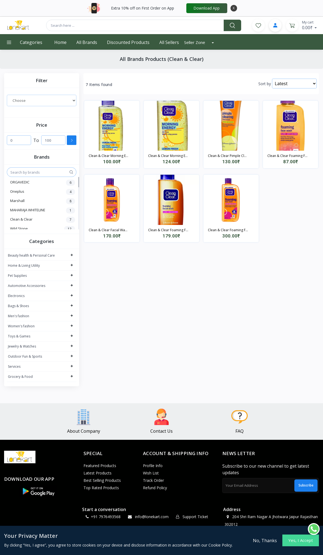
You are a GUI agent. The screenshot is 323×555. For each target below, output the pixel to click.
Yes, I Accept (300, 540)
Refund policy (155, 487)
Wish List (151, 473)
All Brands (86, 42)
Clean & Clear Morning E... (108, 155)
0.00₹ (309, 25)
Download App (207, 8)
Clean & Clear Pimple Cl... (227, 155)
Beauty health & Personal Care (31, 255)
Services (14, 366)
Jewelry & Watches (22, 346)
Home (60, 42)
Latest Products (97, 473)
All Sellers (169, 42)
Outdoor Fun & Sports (25, 356)
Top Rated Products (101, 487)
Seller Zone (195, 42)
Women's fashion (21, 326)
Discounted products (128, 42)
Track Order (153, 480)
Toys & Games (19, 336)
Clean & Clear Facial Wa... (108, 230)
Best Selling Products (102, 480)
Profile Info (153, 465)
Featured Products (99, 465)
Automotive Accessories (26, 285)
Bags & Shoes (18, 306)
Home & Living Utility (24, 265)
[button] (38, 491)
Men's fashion (18, 316)
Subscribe (305, 485)
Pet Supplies (17, 275)
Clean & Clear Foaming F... (287, 155)
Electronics (16, 295)
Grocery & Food (20, 376)
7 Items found (99, 84)
